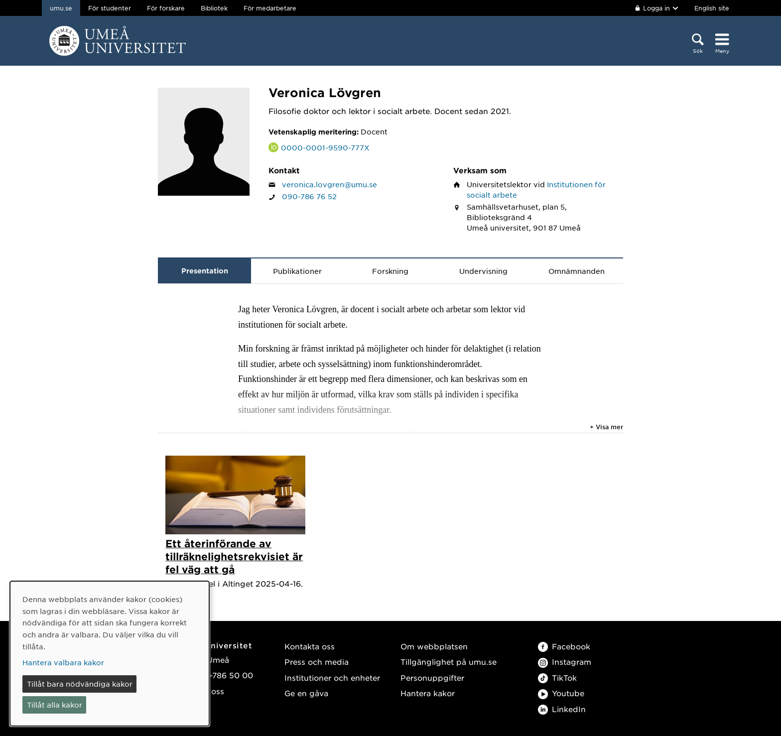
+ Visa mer (606, 427)
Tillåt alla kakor (54, 704)
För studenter (109, 8)
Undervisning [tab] (483, 270)
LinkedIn (562, 709)
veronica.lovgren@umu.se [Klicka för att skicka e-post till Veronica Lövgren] (329, 184)
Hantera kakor (427, 693)
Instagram (564, 661)
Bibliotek (214, 8)
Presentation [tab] (204, 270)
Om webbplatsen (434, 646)
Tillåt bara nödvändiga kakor (79, 683)
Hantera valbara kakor (63, 662)
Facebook (564, 646)
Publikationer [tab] (297, 270)
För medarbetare (270, 8)
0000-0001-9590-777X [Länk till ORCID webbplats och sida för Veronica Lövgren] (325, 147)
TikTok (557, 677)
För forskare (166, 8)
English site (711, 8)
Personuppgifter (432, 677)
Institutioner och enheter (332, 677)
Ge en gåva (306, 693)
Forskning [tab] (390, 270)
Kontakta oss (309, 646)
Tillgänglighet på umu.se (448, 661)
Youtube (561, 693)
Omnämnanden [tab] (576, 270)
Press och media (316, 661)
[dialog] (109, 653)
